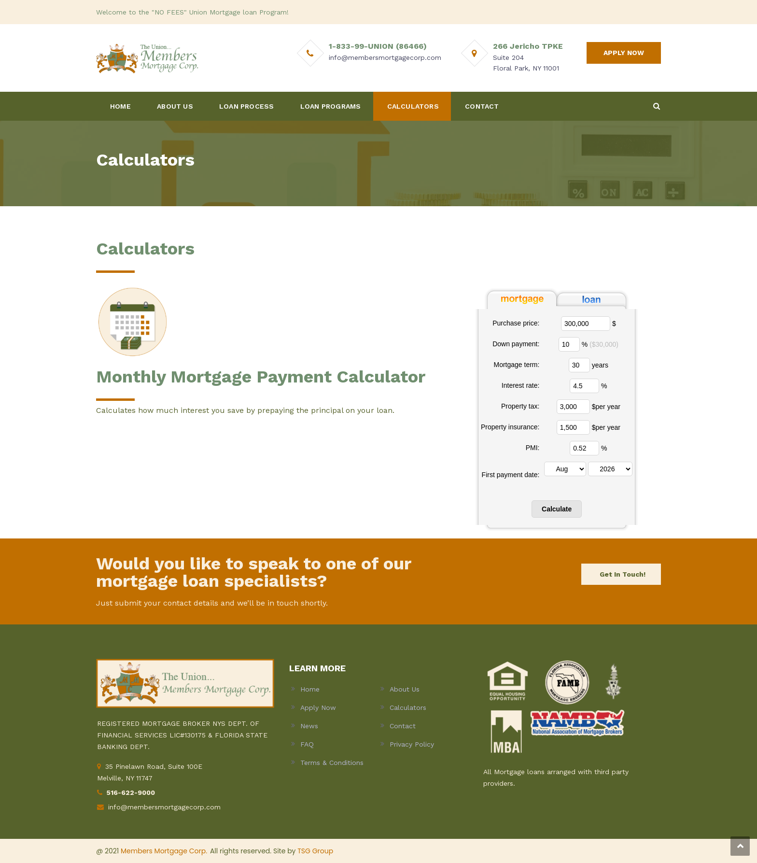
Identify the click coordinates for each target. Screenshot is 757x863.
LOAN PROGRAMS (330, 106)
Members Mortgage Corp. (164, 851)
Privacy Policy (412, 744)
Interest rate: (521, 385)
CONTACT (482, 106)
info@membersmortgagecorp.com (164, 807)
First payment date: (511, 475)
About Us (405, 689)
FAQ (307, 744)
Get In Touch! (622, 574)
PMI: (533, 448)
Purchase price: (515, 323)
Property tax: (520, 406)
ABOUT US (175, 106)
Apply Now (318, 707)
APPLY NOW (623, 53)
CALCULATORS (413, 106)
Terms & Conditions (332, 762)
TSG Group (315, 851)
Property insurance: (510, 427)
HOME (120, 106)
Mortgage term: (516, 364)
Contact (403, 726)
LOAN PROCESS (246, 106)
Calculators (408, 707)
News (309, 726)
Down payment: (515, 344)
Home (310, 689)
